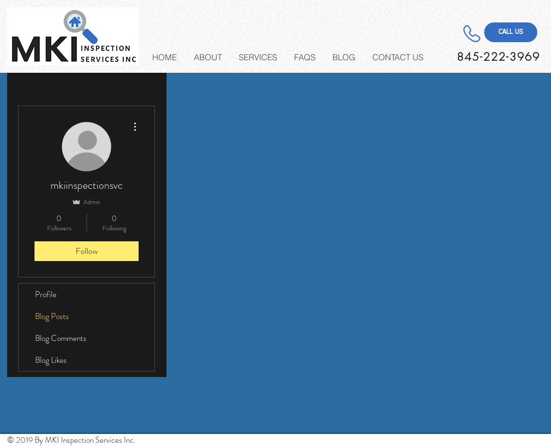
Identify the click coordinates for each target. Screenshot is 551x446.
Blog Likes (51, 360)
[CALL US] (510, 32)
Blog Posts (52, 316)
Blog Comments (61, 338)
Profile (45, 294)
